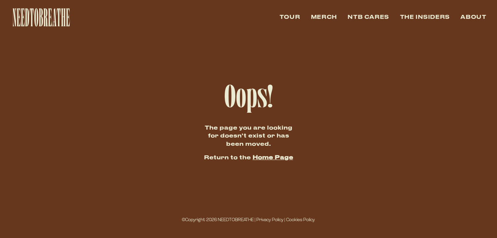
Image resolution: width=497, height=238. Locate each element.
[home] (40, 17)
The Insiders (425, 17)
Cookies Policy (300, 220)
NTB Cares (368, 17)
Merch (324, 17)
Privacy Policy (269, 220)
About (473, 17)
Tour (290, 17)
